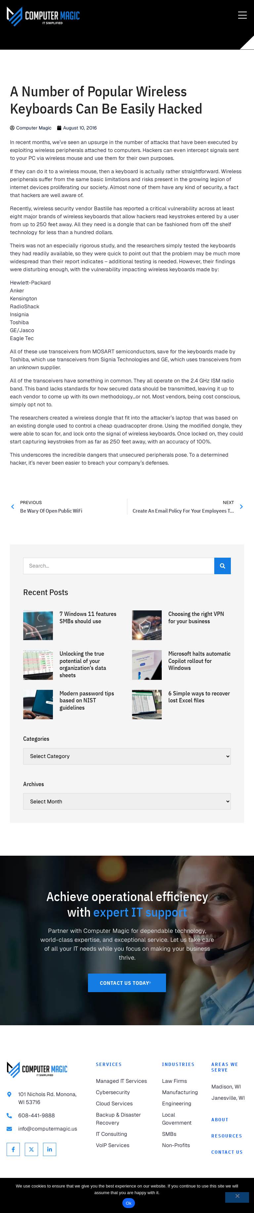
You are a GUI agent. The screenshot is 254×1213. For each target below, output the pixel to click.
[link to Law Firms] (180, 1081)
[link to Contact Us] (127, 983)
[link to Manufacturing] (180, 1092)
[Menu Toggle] (242, 16)
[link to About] (229, 1120)
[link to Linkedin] (49, 1149)
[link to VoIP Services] (122, 1145)
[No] (237, 1197)
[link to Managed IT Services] (122, 1081)
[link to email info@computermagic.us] (45, 1129)
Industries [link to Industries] (178, 1064)
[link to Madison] (229, 1087)
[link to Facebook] (13, 1149)
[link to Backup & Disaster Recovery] (122, 1119)
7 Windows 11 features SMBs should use (88, 617)
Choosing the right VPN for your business (196, 617)
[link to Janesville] (229, 1098)
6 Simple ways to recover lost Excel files (199, 696)
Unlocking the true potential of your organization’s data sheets (83, 664)
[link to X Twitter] (31, 1149)
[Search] (222, 566)
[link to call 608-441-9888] (45, 1116)
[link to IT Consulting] (122, 1134)
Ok (128, 1203)
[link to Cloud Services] (122, 1104)
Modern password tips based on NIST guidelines (87, 700)
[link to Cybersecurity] (122, 1092)
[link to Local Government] (180, 1119)
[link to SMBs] (180, 1134)
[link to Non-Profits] (180, 1145)
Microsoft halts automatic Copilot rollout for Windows (199, 661)
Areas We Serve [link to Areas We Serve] (224, 1067)
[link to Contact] (229, 1152)
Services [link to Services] (109, 1064)
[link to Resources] (229, 1136)
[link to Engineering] (180, 1104)
